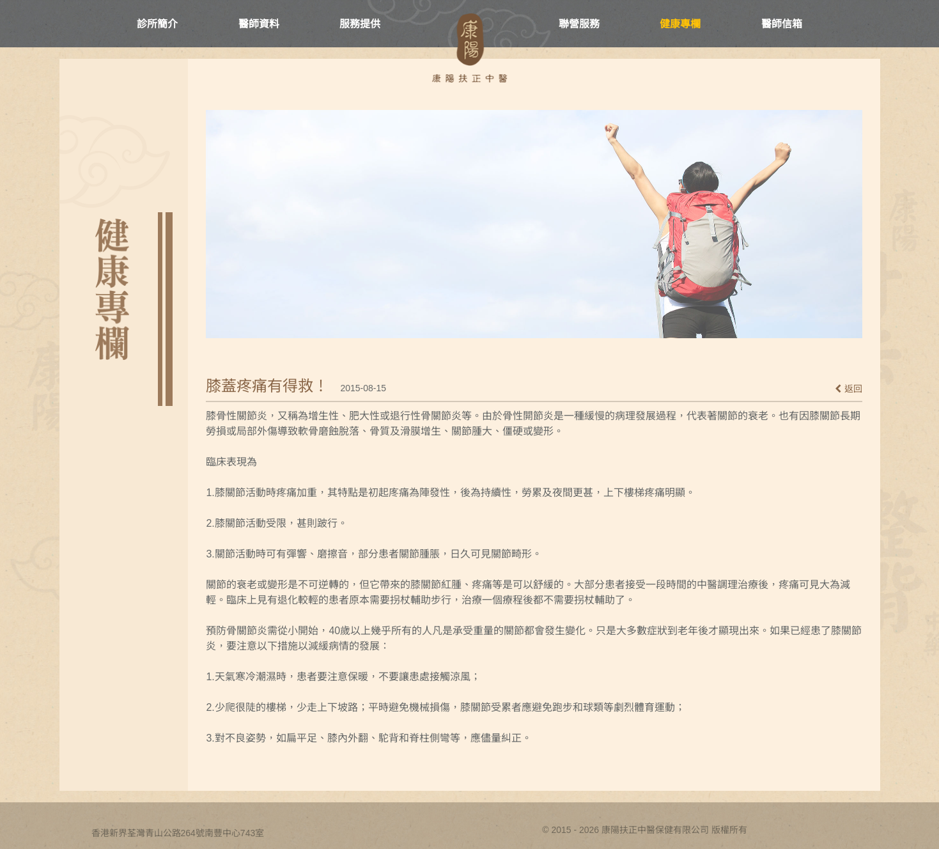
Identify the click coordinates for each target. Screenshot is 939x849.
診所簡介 (157, 24)
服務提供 (359, 24)
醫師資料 (258, 24)
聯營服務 (579, 24)
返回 (848, 389)
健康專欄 (680, 24)
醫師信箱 (781, 24)
